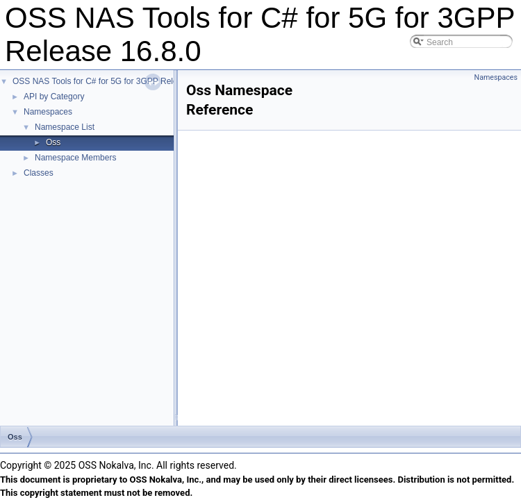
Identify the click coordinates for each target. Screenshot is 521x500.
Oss (53, 142)
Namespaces (48, 112)
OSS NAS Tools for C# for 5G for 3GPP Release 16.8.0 (115, 81)
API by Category (54, 96)
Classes (38, 173)
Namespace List (64, 127)
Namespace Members (75, 157)
